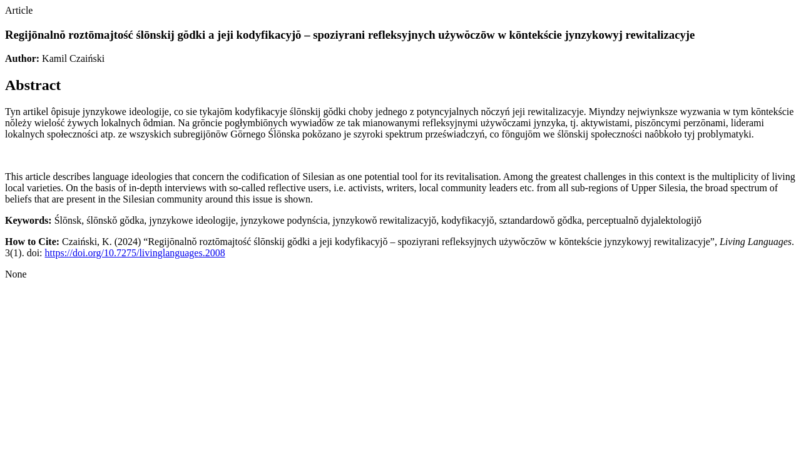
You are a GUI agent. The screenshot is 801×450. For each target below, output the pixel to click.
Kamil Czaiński (73, 58)
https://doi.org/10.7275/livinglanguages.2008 (135, 253)
